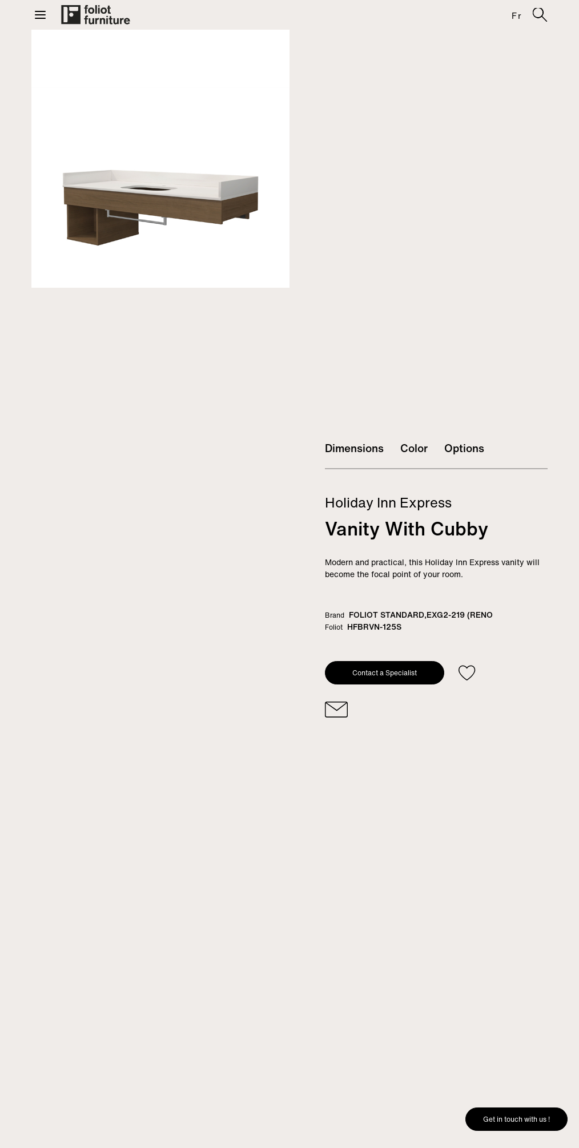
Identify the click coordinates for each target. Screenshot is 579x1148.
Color (414, 448)
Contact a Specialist (384, 673)
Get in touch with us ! (516, 1119)
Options (464, 448)
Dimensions (354, 448)
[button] (40, 15)
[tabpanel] (160, 159)
